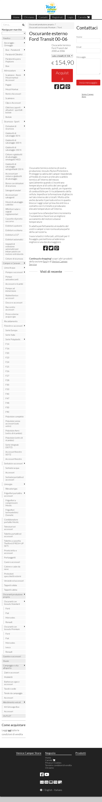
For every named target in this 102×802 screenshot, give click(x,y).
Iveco (8, 647)
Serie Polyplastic (12, 339)
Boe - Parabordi (12, 50)
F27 (7, 375)
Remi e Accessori (13, 93)
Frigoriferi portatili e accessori (13, 494)
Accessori (9, 472)
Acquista (62, 75)
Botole (8, 117)
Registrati (57, 17)
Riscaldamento (11, 321)
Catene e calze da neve (12, 567)
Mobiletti (8, 677)
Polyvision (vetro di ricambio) (14, 438)
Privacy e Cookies (53, 762)
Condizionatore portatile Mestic (11, 520)
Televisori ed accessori (9, 527)
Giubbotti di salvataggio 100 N (13, 141)
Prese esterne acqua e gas (11, 315)
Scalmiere (9, 98)
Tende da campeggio (13, 693)
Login (70, 17)
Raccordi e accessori (10, 308)
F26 (7, 371)
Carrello (84, 17)
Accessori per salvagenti (11, 196)
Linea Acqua (9, 267)
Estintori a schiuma (13, 230)
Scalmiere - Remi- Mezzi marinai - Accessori (13, 77)
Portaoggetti (10, 557)
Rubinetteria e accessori (11, 296)
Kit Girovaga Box (11, 707)
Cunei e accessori (12, 562)
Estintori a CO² (12, 234)
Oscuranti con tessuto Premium (42, 27)
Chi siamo (29, 17)
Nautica (6, 38)
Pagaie (8, 84)
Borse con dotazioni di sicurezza (14, 184)
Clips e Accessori (13, 102)
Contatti (43, 17)
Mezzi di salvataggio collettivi (14, 203)
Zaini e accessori (11, 672)
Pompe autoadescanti (11, 277)
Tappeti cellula (10, 585)
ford (45, 261)
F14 (7, 344)
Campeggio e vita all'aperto (10, 666)
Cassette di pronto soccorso (13, 219)
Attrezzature (10, 70)
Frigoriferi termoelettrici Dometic (11, 512)
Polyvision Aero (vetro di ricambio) (13, 431)
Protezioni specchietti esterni (12, 574)
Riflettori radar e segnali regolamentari (12, 211)
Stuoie (6, 661)
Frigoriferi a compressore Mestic (11, 503)
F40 (7, 394)
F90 (7, 412)
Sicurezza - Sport (11, 121)
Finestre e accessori (13, 325)
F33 (7, 389)
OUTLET (7, 716)
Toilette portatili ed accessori (12, 534)
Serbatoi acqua (12, 468)
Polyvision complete (14, 416)
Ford (60, 27)
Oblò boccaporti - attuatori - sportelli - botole (14, 110)
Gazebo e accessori (12, 656)
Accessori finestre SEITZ (13, 453)
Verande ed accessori (14, 580)
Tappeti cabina (10, 589)
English (48, 789)
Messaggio (81, 57)
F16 (7, 348)
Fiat (7, 613)
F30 (7, 384)
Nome (79, 37)
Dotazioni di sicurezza (10, 127)
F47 (7, 398)
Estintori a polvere (13, 225)
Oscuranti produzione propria (41, 24)
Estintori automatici (14, 239)
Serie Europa (11, 330)
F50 (7, 407)
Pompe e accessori (14, 272)
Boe (7, 66)
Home (16, 17)
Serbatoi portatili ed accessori (14, 478)
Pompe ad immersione (10, 289)
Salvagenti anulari (13, 190)
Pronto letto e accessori (10, 551)
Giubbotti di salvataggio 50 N (12, 134)
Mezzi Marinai (11, 89)
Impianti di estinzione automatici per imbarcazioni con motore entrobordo (14, 249)
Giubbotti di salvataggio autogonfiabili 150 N (14, 166)
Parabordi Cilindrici (13, 54)
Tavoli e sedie (10, 688)
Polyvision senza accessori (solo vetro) (12, 423)
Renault (8, 622)
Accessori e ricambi (14, 284)
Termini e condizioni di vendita (58, 765)
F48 (7, 403)
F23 (7, 357)
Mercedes (10, 617)
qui (9, 730)
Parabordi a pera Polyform (13, 60)
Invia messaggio (88, 82)
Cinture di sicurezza (14, 258)
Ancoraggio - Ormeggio (9, 44)
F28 (7, 380)
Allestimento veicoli (12, 702)
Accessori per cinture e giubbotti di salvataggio (13, 176)
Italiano (58, 789)
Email (78, 47)
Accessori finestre (13, 459)
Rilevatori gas (11, 488)
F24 (7, 362)
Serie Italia (10, 334)
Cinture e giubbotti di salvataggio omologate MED (13, 157)
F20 (7, 353)
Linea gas (8, 484)
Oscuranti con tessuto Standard (12, 602)
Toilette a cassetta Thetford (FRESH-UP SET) (14, 543)
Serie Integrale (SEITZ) (12, 445)
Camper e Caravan (11, 263)
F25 (7, 366)
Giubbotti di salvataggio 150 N (13, 148)
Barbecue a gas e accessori (12, 682)
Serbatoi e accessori (13, 463)
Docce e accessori (13, 302)
